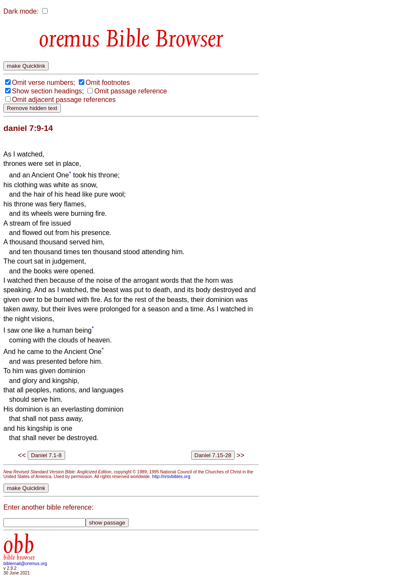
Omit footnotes (108, 82)
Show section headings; (48, 91)
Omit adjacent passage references (64, 99)
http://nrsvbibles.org (171, 476)
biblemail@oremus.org (25, 563)
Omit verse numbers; (43, 82)
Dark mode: (21, 11)
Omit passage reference (130, 91)
